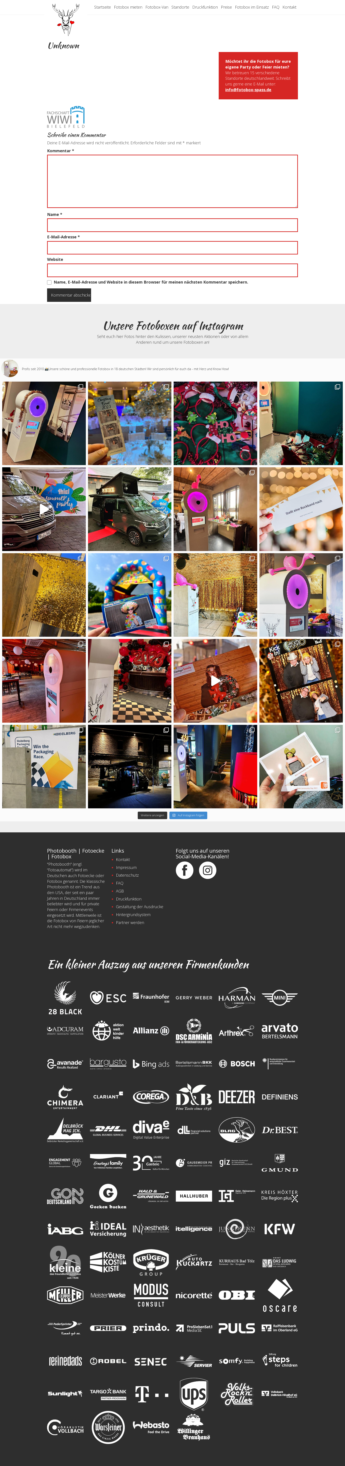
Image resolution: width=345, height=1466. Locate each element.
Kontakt (289, 7)
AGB (120, 891)
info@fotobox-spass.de (248, 89)
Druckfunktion (205, 7)
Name (54, 214)
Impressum (126, 867)
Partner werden (130, 922)
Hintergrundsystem (133, 914)
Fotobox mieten (128, 7)
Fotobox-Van (156, 7)
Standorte (180, 7)
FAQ (275, 7)
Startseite (102, 7)
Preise (226, 7)
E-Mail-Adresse (63, 236)
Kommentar (60, 150)
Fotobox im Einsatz (252, 7)
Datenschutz (127, 875)
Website (55, 259)
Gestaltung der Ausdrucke (139, 906)
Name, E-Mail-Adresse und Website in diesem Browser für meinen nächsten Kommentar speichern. (151, 282)
